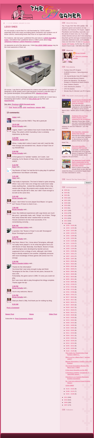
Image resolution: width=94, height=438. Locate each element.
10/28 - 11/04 (70, 248)
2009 (66, 402)
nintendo (38, 107)
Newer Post (9, 314)
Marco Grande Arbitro (20, 227)
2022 (66, 198)
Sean (14, 178)
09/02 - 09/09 (70, 269)
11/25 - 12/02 (70, 238)
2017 (66, 210)
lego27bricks (9, 101)
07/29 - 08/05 (70, 281)
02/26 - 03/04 (70, 338)
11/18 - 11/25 (70, 241)
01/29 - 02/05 (70, 348)
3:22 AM (15, 196)
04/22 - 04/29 (70, 317)
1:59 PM (15, 286)
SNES (43, 107)
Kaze (14, 167)
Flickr (10, 107)
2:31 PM (15, 295)
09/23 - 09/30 (70, 261)
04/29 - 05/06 (70, 315)
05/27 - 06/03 (70, 305)
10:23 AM (15, 124)
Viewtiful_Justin (18, 140)
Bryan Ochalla (17, 126)
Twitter (72, 44)
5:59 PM (15, 151)
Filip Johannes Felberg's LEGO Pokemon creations (27, 41)
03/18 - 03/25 (70, 330)
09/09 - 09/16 (70, 266)
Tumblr (64, 44)
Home (31, 314)
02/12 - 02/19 (70, 343)
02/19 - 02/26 (70, 340)
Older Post (53, 314)
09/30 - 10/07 (70, 258)
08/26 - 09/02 (70, 271)
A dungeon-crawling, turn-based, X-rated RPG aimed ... (77, 373)
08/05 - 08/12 (70, 279)
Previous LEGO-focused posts (23, 104)
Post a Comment (13, 308)
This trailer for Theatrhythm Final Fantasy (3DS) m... (76, 353)
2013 (66, 221)
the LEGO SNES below (43, 45)
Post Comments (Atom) (24, 318)
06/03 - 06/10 (70, 302)
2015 (66, 215)
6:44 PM (15, 165)
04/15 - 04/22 (70, 320)
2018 (66, 208)
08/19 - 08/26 (70, 274)
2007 (66, 405)
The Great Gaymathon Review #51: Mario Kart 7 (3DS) (77, 366)
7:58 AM (15, 208)
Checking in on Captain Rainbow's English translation (77, 377)
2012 (66, 223)
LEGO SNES (10, 27)
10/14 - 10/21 (70, 253)
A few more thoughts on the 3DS (76, 370)
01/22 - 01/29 (70, 351)
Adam (14, 117)
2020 (66, 203)
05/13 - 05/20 (70, 310)
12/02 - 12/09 (70, 235)
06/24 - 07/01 (70, 294)
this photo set (34, 99)
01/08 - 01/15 (70, 391)
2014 (66, 218)
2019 (66, 205)
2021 (66, 200)
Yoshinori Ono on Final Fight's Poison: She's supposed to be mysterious (81, 117)
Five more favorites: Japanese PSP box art (79, 147)
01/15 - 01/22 (70, 388)
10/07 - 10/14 (70, 256)
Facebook (86, 42)
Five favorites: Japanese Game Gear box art (80, 132)
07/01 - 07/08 (70, 292)
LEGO (24, 107)
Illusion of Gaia (41, 93)
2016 (66, 213)
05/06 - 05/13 (70, 312)
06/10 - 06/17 (70, 299)
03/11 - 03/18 (70, 333)
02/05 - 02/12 (70, 345)
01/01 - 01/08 (70, 394)
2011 (66, 397)
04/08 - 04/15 (70, 322)
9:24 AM (15, 304)
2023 (66, 195)
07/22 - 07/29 (70, 284)
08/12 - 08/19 (70, 276)
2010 (66, 400)
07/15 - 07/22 (70, 287)
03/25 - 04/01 (70, 328)
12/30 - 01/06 (70, 225)
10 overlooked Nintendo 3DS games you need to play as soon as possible (81, 101)
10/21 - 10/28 (70, 251)
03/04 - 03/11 (70, 335)
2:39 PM (15, 261)
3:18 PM (15, 138)
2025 (66, 190)
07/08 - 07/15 (70, 289)
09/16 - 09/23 (70, 264)
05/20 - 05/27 (70, 307)
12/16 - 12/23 (70, 230)
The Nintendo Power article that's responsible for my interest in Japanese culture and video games (81, 163)
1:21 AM (15, 176)
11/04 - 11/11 (70, 246)
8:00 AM (15, 226)
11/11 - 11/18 (70, 243)
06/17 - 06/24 (70, 297)
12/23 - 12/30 (70, 228)
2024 (66, 192)
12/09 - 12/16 (70, 233)
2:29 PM (15, 237)
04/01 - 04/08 (70, 325)
